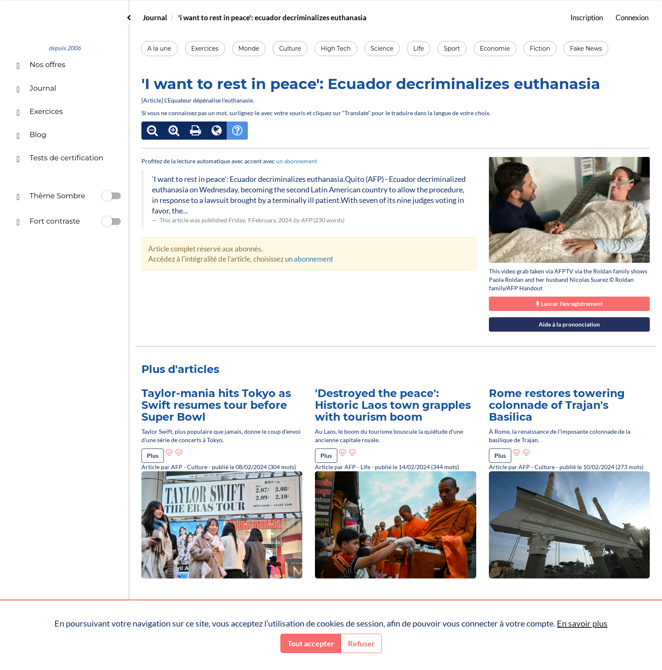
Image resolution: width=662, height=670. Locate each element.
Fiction (540, 48)
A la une (159, 48)
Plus (152, 455)
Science (382, 48)
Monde (249, 48)
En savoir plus (582, 623)
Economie (495, 48)
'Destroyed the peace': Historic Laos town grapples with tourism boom (393, 405)
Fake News (586, 48)
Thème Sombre (50, 197)
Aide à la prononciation (569, 324)
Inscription (586, 17)
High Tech (336, 48)
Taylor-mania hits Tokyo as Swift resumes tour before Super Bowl (216, 405)
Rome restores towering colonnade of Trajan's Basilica (557, 405)
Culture (290, 48)
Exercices (205, 48)
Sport (452, 48)
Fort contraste (48, 222)
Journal (155, 17)
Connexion (632, 17)
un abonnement (296, 161)
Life (418, 48)
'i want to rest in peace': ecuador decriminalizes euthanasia (272, 17)
